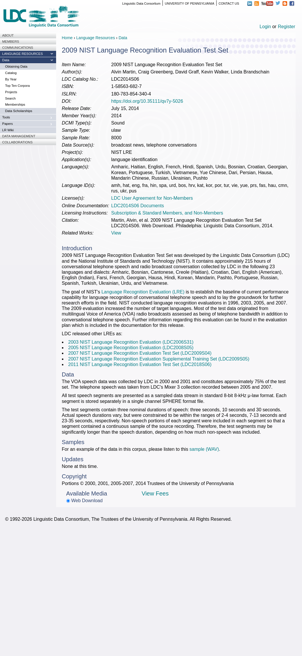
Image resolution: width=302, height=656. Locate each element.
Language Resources (95, 37)
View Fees (155, 493)
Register (286, 26)
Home (67, 37)
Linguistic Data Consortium (141, 3)
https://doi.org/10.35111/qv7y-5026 (147, 101)
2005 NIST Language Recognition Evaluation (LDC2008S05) (131, 347)
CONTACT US (229, 3)
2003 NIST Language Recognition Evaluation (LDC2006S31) (131, 342)
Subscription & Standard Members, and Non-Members (167, 212)
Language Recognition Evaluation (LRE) (143, 291)
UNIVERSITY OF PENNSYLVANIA (189, 3)
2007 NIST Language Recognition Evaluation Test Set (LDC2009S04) (140, 353)
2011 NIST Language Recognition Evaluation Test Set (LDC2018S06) (140, 364)
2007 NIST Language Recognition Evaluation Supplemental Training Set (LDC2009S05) (158, 358)
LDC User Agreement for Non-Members (152, 198)
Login (265, 26)
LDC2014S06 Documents (137, 205)
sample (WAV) (204, 449)
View (116, 232)
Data (123, 37)
